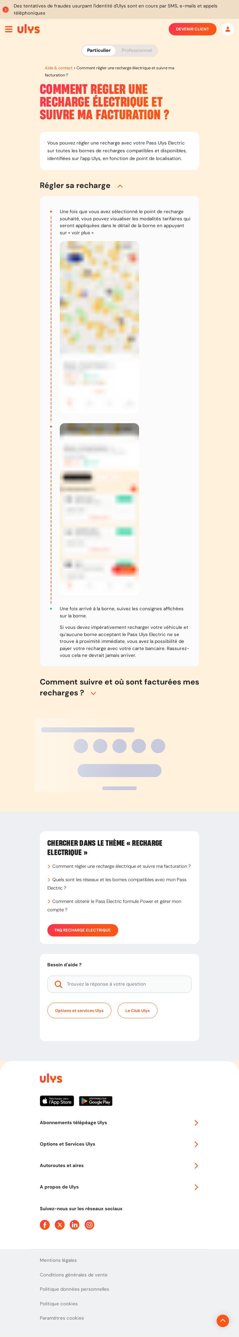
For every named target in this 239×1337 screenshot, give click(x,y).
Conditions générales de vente (74, 1275)
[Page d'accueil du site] (50, 1079)
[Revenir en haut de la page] (202, 1321)
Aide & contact (59, 68)
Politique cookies (59, 1304)
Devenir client (193, 29)
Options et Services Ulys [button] (119, 1144)
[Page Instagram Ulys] (90, 1225)
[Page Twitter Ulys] (60, 1225)
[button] (119, 185)
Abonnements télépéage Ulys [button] (119, 1123)
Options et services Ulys (79, 1010)
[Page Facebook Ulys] (45, 1225)
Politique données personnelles (74, 1289)
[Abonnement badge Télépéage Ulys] (28, 28)
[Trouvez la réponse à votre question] (119, 984)
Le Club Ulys (137, 1010)
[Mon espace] (228, 29)
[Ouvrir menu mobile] (8, 29)
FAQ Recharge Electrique (82, 930)
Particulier (98, 50)
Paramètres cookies (62, 1318)
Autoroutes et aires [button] (119, 1165)
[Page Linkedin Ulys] (75, 1225)
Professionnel (137, 50)
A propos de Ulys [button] (119, 1187)
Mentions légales (58, 1260)
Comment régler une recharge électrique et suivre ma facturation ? (121, 866)
